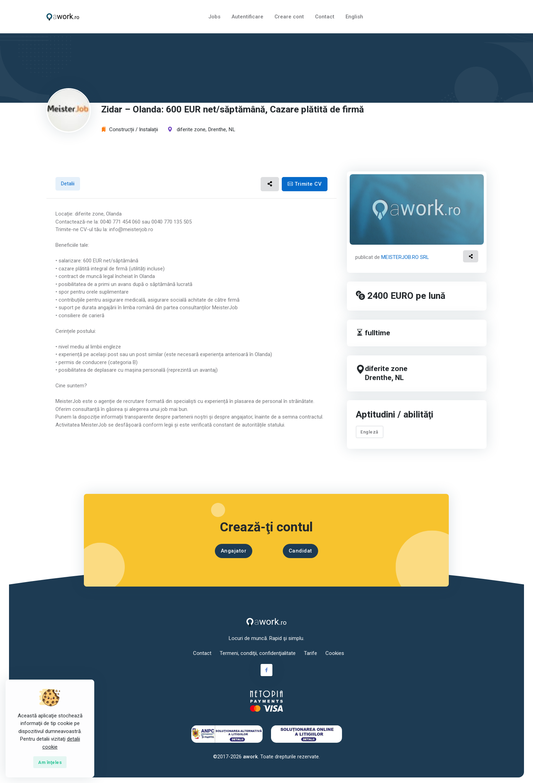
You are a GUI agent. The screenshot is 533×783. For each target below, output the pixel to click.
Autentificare (247, 17)
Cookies (334, 653)
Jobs (214, 17)
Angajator (234, 551)
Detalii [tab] (68, 183)
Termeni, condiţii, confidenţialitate (258, 653)
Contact (324, 17)
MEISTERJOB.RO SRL (405, 257)
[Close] (50, 762)
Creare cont (289, 17)
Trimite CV (305, 184)
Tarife (310, 653)
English (354, 17)
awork (250, 756)
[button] (270, 184)
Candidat (300, 551)
